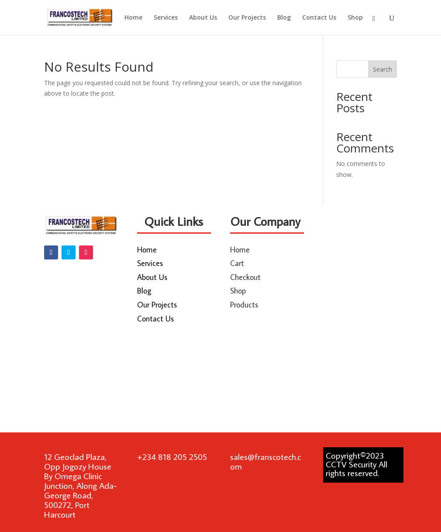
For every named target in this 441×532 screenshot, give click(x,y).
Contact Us (319, 17)
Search (382, 69)
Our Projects (247, 17)
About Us (203, 17)
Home (133, 17)
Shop (355, 17)
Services (166, 17)
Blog (284, 17)
